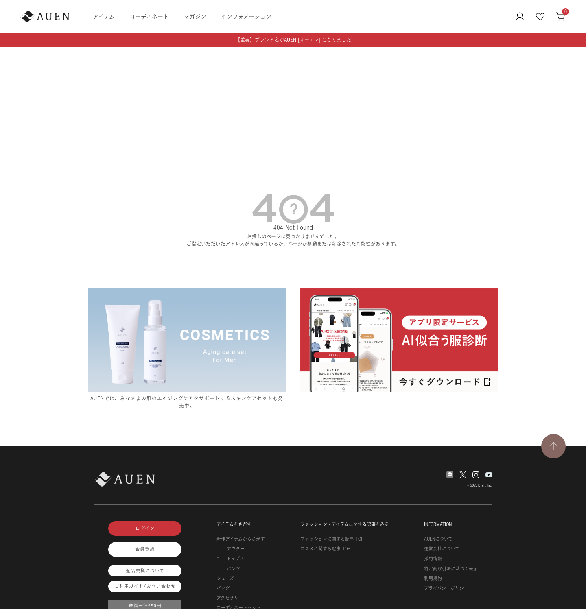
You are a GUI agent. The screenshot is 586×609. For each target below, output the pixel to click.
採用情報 (433, 558)
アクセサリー (229, 598)
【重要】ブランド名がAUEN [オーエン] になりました (293, 40)
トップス (235, 558)
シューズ (225, 578)
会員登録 (145, 549)
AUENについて (438, 539)
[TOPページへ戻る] (553, 446)
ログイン (145, 528)
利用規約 (433, 578)
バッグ (223, 588)
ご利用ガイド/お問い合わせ (145, 586)
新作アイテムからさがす (240, 539)
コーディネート (149, 16)
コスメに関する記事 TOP (325, 549)
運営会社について (441, 549)
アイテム (104, 16)
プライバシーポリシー (446, 588)
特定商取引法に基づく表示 (451, 569)
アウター (236, 549)
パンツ (233, 569)
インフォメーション (246, 16)
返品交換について (145, 571)
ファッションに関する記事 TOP (332, 539)
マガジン (195, 16)
